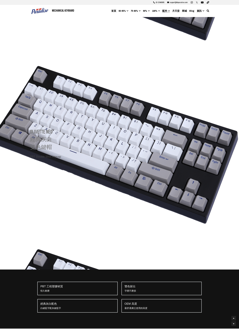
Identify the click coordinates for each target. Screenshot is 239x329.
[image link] (40, 10)
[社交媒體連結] (192, 2)
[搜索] (208, 11)
